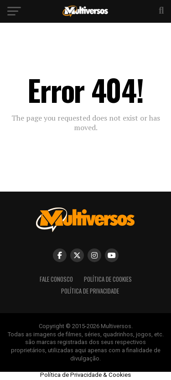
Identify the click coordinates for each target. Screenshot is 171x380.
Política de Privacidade (90, 291)
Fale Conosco (56, 279)
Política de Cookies (108, 279)
